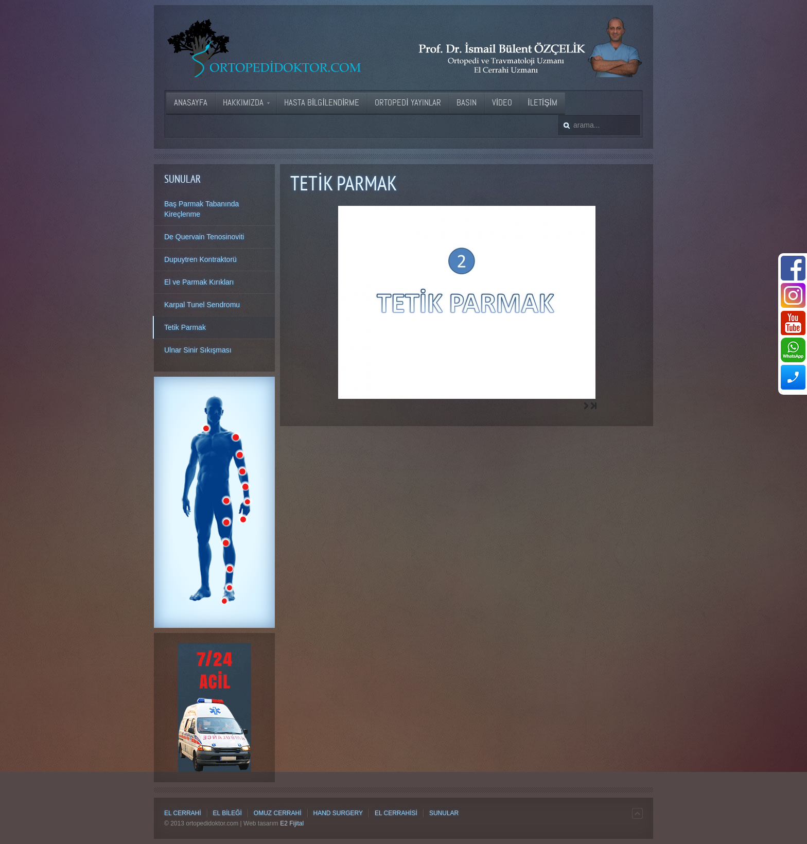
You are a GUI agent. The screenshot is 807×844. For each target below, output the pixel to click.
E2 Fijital (292, 823)
